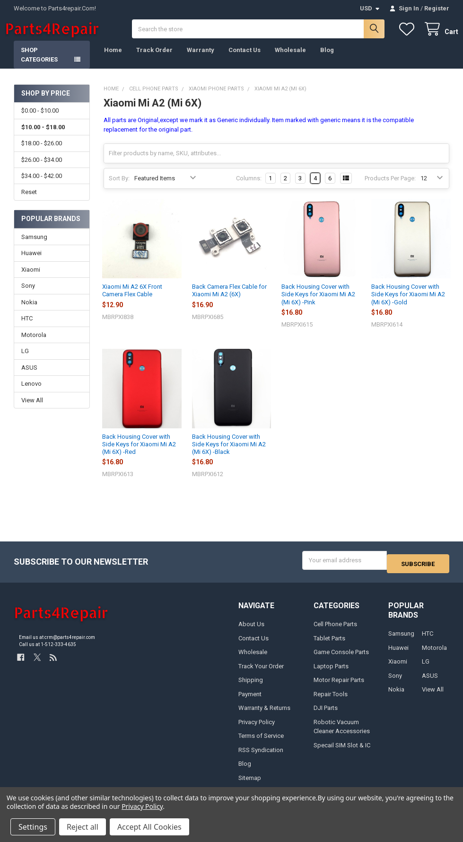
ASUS (29, 377)
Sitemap (249, 783)
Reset (29, 201)
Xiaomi (30, 279)
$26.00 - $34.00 (41, 169)
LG (25, 360)
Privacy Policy (256, 727)
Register (436, 8)
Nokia (29, 311)
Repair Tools (331, 699)
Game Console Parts (341, 658)
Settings (32, 827)
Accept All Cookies (149, 827)
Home (113, 59)
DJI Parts (326, 714)
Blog (327, 59)
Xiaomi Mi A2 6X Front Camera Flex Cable (132, 299)
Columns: (249, 187)
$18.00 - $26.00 (41, 152)
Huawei (31, 262)
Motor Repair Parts (339, 686)
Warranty (200, 59)
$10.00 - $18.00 (43, 136)
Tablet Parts (329, 643)
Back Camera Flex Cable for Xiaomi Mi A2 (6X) (229, 299)
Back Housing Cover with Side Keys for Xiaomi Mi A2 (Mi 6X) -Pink (318, 303)
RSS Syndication (260, 755)
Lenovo (31, 393)
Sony (28, 295)
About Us (251, 630)
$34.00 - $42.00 (41, 185)
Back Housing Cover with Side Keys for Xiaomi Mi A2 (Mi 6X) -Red (139, 454)
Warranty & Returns (264, 714)
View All (32, 409)
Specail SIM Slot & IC (342, 750)
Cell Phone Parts (335, 630)
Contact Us (244, 59)
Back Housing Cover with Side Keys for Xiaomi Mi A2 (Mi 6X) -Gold (408, 303)
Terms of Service (261, 741)
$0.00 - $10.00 (40, 120)
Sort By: (119, 187)
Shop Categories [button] (39, 64)
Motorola (33, 344)
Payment (250, 699)
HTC (27, 327)
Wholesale (290, 59)
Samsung (34, 246)
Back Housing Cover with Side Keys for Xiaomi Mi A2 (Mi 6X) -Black (229, 454)
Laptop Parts (331, 671)
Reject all (82, 827)
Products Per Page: (390, 187)
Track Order (154, 59)
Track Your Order (261, 671)
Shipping (250, 686)
